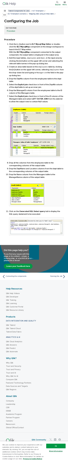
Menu (65, 4)
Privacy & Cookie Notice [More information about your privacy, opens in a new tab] (32, 459)
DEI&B (8, 410)
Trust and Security (13, 366)
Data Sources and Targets (17, 386)
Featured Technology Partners (18, 382)
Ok (56, 446)
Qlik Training (11, 300)
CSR (7, 407)
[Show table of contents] (5, 10)
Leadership (10, 404)
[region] (34, 450)
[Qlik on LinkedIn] (55, 439)
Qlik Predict (11, 348)
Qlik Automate (12, 351)
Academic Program (14, 414)
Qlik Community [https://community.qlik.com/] (39, 439)
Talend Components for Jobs (19, 11)
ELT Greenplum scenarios (17, 14)
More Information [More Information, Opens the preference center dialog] (56, 451)
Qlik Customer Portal (14, 306)
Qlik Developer (12, 296)
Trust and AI (11, 372)
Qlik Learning (11, 303)
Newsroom (10, 424)
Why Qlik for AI (12, 376)
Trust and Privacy (13, 369)
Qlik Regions (11, 389)
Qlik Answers (11, 344)
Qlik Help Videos (13, 293)
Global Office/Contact (15, 427)
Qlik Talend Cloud (13, 328)
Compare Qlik (11, 379)
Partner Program (13, 417)
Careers (9, 420)
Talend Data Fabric (14, 331)
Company (10, 400)
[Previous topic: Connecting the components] (17, 276)
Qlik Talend (10, 325)
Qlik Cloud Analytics (14, 341)
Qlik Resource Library (15, 310)
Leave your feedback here (18, 266)
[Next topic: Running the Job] (50, 276)
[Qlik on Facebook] (60, 439)
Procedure (11, 31)
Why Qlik (9, 362)
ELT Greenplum (38, 11)
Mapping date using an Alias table (41, 14)
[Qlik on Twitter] (50, 439)
